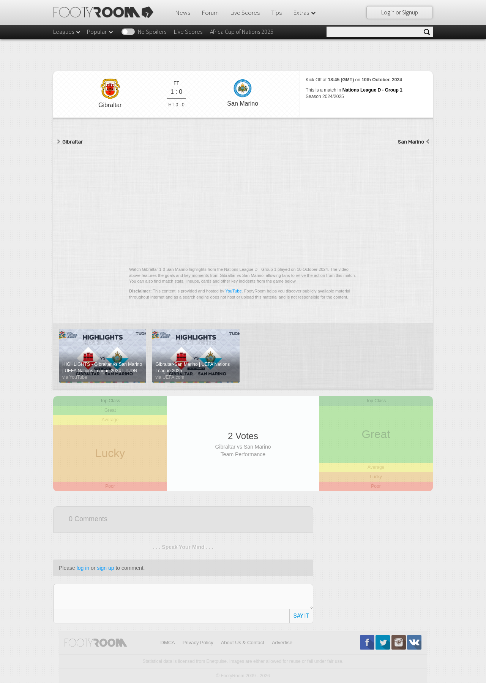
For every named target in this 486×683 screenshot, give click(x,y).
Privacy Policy (198, 642)
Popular (100, 31)
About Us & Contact (242, 642)
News (182, 12)
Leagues (67, 31)
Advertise (282, 642)
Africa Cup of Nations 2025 (241, 31)
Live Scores (245, 12)
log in (83, 568)
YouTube (233, 291)
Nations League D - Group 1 (372, 90)
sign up (105, 568)
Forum (210, 12)
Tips (276, 12)
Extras (305, 12)
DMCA (168, 642)
